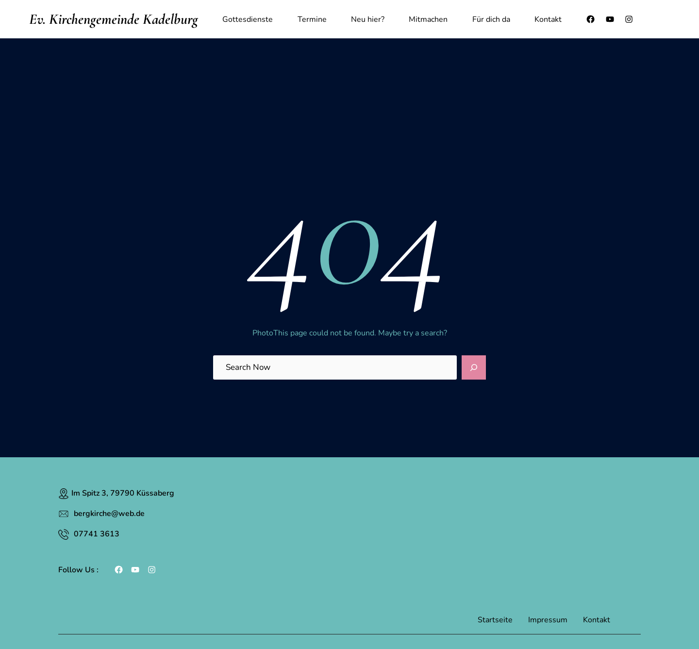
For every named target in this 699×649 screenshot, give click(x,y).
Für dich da (491, 19)
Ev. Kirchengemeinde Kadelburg (113, 19)
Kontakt (548, 19)
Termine (312, 19)
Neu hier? (367, 19)
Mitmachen (428, 19)
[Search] (474, 367)
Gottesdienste (247, 19)
